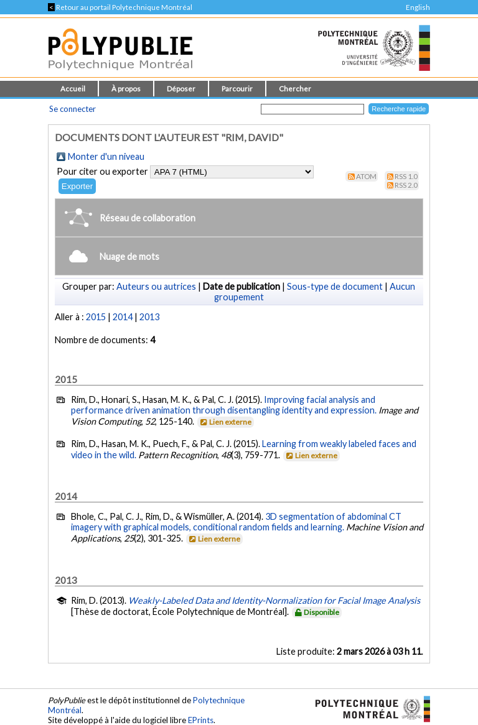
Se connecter (72, 109)
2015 (96, 317)
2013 (149, 317)
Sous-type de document (335, 286)
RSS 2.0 (406, 185)
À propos (126, 89)
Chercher (295, 89)
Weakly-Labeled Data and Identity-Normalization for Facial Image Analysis (274, 600)
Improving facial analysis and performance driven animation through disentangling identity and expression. (224, 404)
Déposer (181, 89)
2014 (123, 317)
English (418, 7)
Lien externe (225, 422)
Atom (366, 176)
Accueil (72, 89)
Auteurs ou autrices (156, 286)
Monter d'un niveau (106, 156)
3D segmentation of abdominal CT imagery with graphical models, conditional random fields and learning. (236, 521)
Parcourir (237, 89)
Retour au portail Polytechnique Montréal (120, 7)
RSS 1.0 (406, 176)
